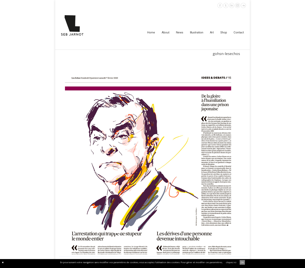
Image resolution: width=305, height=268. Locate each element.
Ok (242, 262)
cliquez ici (231, 262)
